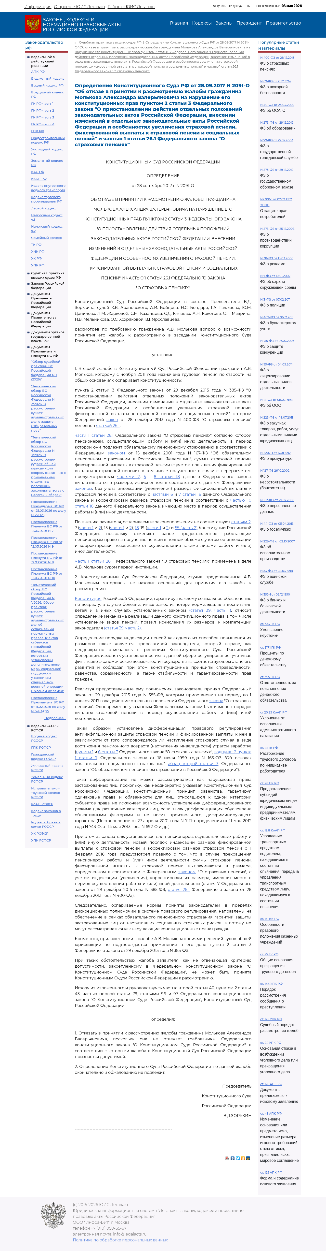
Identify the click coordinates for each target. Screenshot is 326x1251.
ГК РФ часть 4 (42, 124)
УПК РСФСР (41, 840)
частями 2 (128, 476)
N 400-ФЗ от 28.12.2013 (277, 57)
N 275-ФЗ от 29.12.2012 (276, 170)
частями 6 (162, 494)
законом (116, 453)
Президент (249, 23)
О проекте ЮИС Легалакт (79, 6)
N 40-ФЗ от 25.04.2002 (277, 105)
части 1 (86, 527)
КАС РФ (37, 172)
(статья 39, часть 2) (122, 628)
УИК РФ (37, 251)
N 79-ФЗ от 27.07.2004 (276, 140)
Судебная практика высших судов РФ (110, 42)
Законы (224, 23)
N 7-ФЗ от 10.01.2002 (275, 276)
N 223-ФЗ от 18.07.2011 (276, 417)
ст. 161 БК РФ (269, 919)
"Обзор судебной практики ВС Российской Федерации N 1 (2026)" (45, 370)
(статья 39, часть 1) (210, 610)
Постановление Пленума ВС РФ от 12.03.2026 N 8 (46, 557)
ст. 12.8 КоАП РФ (272, 830)
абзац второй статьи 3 (193, 763)
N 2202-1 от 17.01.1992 (275, 453)
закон (112, 419)
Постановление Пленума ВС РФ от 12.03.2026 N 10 (46, 573)
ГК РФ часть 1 (42, 103)
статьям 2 (241, 522)
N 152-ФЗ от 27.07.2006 (277, 500)
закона (216, 700)
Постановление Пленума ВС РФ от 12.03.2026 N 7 (46, 526)
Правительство (283, 23)
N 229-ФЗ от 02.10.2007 (277, 541)
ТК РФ (36, 245)
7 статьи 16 (190, 494)
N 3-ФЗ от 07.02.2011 (275, 299)
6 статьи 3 (108, 752)
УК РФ (36, 258)
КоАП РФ (39, 179)
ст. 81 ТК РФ (269, 748)
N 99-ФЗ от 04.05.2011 (276, 364)
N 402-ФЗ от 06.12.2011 (276, 317)
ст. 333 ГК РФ (270, 624)
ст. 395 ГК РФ (270, 677)
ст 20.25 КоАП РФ (273, 712)
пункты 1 (84, 752)
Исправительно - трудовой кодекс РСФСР (45, 792)
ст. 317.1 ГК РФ (270, 647)
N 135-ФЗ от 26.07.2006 (277, 341)
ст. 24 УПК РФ (270, 1043)
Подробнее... (55, 718)
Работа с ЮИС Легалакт (131, 6)
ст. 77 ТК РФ (269, 954)
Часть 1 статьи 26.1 (94, 561)
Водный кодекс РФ (47, 85)
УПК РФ (37, 265)
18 (137, 527)
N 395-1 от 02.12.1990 (275, 594)
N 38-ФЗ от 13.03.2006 (276, 258)
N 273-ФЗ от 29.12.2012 (276, 122)
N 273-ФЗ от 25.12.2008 (277, 229)
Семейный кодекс (46, 238)
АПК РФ (38, 71)
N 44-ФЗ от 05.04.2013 (277, 523)
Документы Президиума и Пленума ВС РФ (44, 351)
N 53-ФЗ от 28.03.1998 (276, 571)
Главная (179, 23)
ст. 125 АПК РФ (271, 1172)
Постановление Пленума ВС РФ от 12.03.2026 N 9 (46, 542)
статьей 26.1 (108, 425)
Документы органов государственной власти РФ (48, 336)
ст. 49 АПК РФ (271, 1113)
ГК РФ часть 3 (42, 117)
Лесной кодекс (43, 208)
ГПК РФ (37, 131)
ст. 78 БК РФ (269, 783)
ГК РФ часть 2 (42, 110)
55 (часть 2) (186, 527)
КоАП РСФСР (42, 804)
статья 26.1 (179, 889)
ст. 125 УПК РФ (271, 1019)
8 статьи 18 (167, 476)
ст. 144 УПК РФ (271, 984)
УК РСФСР (39, 833)
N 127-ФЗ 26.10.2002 (274, 470)
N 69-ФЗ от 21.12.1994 (275, 81)
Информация (38, 6)
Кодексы (202, 23)
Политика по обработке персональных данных (120, 1240)
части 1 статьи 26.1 (94, 435)
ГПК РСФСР (41, 747)
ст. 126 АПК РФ (271, 1084)
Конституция (88, 598)
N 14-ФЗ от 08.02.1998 (276, 400)
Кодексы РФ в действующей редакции (43, 61)
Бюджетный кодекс (47, 78)
